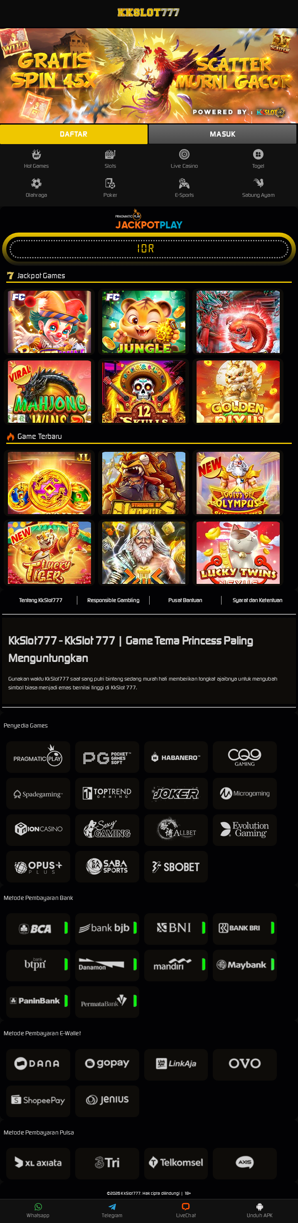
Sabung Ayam (258, 188)
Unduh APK (260, 1210)
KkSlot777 (130, 1193)
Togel (258, 159)
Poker (110, 188)
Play (171, 225)
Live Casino (184, 159)
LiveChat (186, 1210)
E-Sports (184, 188)
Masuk (222, 134)
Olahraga (36, 188)
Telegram (112, 1210)
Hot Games (36, 159)
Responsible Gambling (113, 600)
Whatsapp (38, 1210)
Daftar (73, 134)
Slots (110, 159)
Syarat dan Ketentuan (257, 600)
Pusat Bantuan (185, 600)
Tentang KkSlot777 (41, 600)
